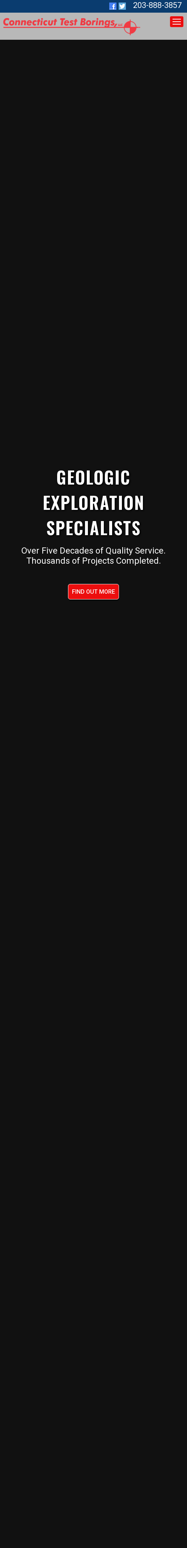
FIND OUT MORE (93, 591)
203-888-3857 (157, 5)
